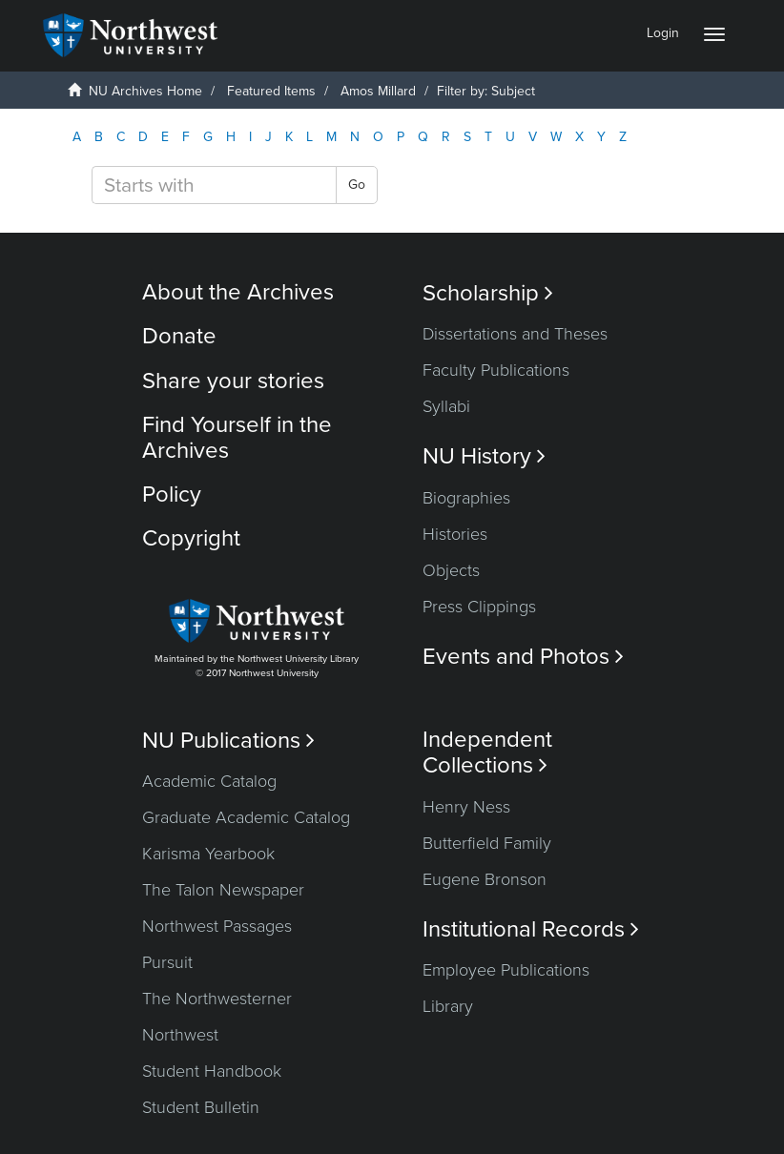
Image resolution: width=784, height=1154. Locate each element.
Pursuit (167, 962)
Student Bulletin (200, 1107)
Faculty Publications (496, 370)
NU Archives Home (145, 91)
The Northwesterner (217, 998)
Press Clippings (479, 606)
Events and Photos (523, 656)
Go (356, 184)
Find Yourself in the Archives (237, 437)
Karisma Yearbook (208, 853)
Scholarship (488, 293)
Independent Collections (487, 752)
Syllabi (446, 406)
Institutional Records (531, 929)
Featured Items (271, 91)
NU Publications (228, 740)
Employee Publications (506, 969)
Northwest (180, 1034)
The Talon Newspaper (223, 889)
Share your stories (233, 381)
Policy (171, 494)
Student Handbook (211, 1071)
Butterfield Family (487, 843)
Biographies (466, 497)
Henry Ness (466, 806)
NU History (484, 456)
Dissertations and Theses (515, 333)
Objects (451, 570)
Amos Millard (378, 91)
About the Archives (238, 292)
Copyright (191, 538)
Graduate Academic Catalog (246, 817)
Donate (179, 336)
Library (448, 1006)
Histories (455, 534)
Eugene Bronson (485, 879)
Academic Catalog (209, 781)
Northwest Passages (217, 926)
